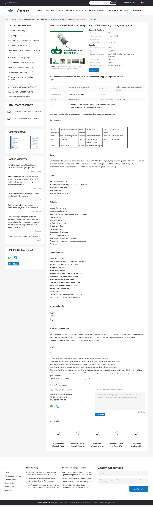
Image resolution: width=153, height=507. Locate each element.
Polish (145, 3)
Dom (40, 10)
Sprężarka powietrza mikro (19, 97)
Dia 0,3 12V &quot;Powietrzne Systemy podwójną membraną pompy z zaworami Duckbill (78, 480)
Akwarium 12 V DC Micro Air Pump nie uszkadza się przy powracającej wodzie (78, 445)
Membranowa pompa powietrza (21, 40)
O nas (60, 10)
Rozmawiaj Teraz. (130, 3)
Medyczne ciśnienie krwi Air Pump (97, 445)
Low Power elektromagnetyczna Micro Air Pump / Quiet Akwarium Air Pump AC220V (43, 486)
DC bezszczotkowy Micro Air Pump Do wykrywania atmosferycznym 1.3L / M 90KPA (41, 473)
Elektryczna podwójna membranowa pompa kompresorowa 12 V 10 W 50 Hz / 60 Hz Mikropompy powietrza (78, 473)
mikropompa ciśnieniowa (101, 379)
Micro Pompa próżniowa (18, 45)
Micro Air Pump (25, 19)
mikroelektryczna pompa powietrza (80, 379)
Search (113, 3)
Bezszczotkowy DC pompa (19, 57)
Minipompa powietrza (17, 35)
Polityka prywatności (43, 503)
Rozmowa (93, 70)
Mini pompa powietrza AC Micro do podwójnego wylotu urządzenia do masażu (136, 445)
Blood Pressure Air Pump (18, 72)
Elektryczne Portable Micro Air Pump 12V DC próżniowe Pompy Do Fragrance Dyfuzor (42, 480)
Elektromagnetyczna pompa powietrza (24, 50)
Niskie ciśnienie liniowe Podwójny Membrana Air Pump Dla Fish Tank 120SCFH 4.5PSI (76, 486)
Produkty (50, 10)
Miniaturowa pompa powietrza (21, 87)
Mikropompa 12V (63, 379)
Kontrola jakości (97, 10)
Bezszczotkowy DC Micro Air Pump (26, 118)
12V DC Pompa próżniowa (19, 92)
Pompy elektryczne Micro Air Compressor (28, 112)
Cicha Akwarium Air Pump (19, 62)
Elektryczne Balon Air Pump (19, 67)
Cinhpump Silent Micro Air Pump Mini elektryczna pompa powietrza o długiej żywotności (58, 445)
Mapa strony (9, 490)
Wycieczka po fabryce (76, 10)
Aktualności (137, 10)
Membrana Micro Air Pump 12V (116, 445)
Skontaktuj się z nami (118, 10)
